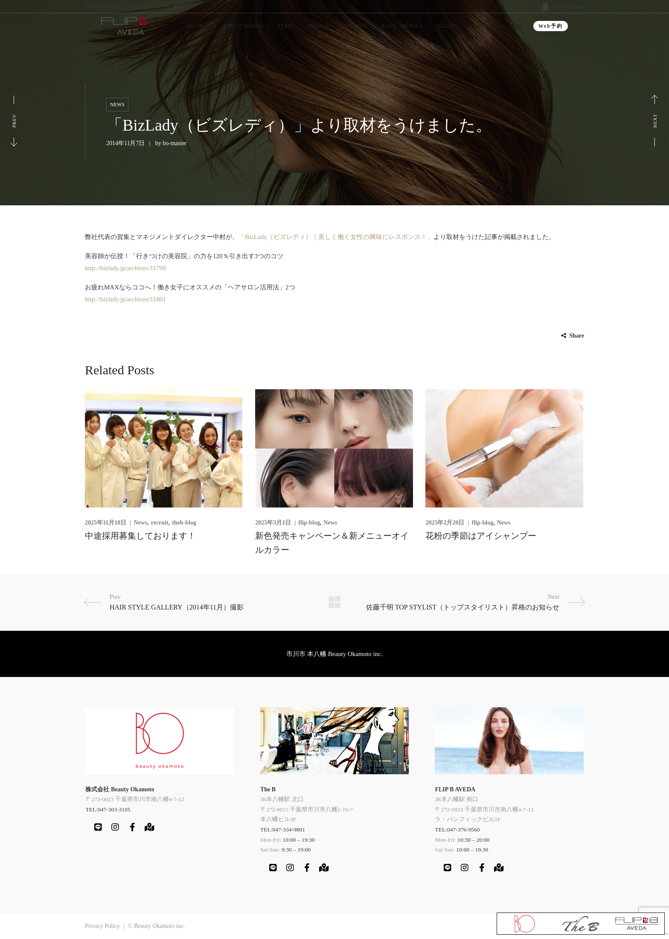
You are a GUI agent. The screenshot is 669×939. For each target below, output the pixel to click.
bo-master (174, 143)
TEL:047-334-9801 (282, 829)
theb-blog (184, 522)
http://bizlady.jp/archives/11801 (125, 299)
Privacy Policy (102, 926)
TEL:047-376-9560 (457, 829)
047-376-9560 (568, 7)
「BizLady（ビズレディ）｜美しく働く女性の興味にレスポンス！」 (336, 236)
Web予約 (550, 26)
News (117, 105)
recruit (160, 522)
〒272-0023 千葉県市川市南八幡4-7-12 (134, 799)
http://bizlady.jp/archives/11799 (125, 268)
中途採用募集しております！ (140, 535)
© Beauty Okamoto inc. (156, 926)
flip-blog (309, 522)
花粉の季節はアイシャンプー (480, 535)
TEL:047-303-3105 (107, 809)
